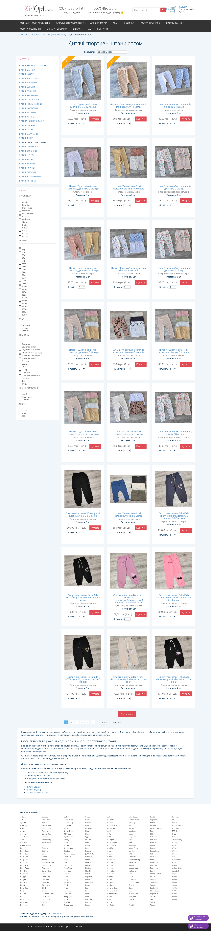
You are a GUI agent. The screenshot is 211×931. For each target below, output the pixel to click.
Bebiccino (46, 819)
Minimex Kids (28, 213)
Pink (151, 831)
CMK (65, 817)
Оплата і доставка (57, 28)
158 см (23, 312)
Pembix (131, 905)
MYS (130, 854)
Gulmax (88, 819)
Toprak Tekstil (177, 825)
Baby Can (24, 856)
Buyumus (45, 868)
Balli (22, 891)
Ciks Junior (46, 899)
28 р (22, 249)
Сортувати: (89, 51)
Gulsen (88, 822)
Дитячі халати (27, 163)
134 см (23, 300)
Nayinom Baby (134, 859)
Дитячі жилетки (28, 82)
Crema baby (68, 822)
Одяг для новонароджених (35, 22)
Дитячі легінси (27, 116)
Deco (66, 828)
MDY (109, 837)
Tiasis (152, 902)
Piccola (153, 825)
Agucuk (23, 822)
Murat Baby (133, 848)
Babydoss (24, 874)
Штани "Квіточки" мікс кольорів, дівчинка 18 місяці (174, 433)
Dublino (67, 851)
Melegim (110, 839)
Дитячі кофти (26, 74)
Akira (22, 828)
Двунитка (24, 344)
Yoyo (174, 874)
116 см (23, 292)
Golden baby (69, 905)
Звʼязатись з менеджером (198, 926)
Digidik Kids (27, 208)
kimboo (88, 868)
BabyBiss (24, 871)
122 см (23, 295)
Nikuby (131, 865)
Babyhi (23, 879)
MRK (130, 842)
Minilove (110, 882)
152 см (23, 309)
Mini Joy (110, 865)
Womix (174, 851)
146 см (23, 306)
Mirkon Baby (134, 819)
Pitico (152, 834)
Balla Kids (26, 205)
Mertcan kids (112, 842)
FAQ (89, 28)
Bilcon (44, 845)
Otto (130, 891)
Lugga (87, 905)
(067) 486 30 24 (106, 8)
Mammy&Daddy (113, 825)
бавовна (24, 361)
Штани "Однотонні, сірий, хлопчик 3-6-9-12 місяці (83, 105)
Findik (66, 885)
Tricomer (175, 834)
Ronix (152, 859)
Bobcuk (45, 848)
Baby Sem (24, 865)
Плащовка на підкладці (30, 352)
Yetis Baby (176, 871)
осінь (23, 416)
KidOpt (25, 225)
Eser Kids (26, 210)
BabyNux (23, 882)
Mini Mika (111, 871)
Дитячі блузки (27, 86)
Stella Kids (154, 888)
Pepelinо (153, 819)
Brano (44, 856)
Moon (131, 834)
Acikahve (23, 817)
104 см (23, 286)
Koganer (88, 876)
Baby (22, 848)
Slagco (152, 879)
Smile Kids (154, 882)
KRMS (87, 879)
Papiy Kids (133, 896)
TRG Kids (175, 831)
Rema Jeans (154, 851)
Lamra (87, 885)
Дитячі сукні (26, 129)
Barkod (23, 893)
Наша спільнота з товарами (200, 918)
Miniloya (110, 885)
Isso (86, 848)
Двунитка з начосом (29, 349)
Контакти (102, 28)
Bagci (24, 202)
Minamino (111, 859)
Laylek (87, 888)
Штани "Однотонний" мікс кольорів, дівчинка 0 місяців (83, 187)
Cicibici (45, 891)
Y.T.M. (174, 862)
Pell (130, 902)
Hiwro (87, 831)
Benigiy (45, 831)
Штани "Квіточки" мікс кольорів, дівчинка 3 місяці (128, 269)
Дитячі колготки (28, 95)
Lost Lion (88, 899)
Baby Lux (23, 862)
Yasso (174, 865)
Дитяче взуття (174, 22)
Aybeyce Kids (25, 845)
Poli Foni (153, 837)
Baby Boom (24, 851)
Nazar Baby (133, 862)
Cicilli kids (46, 896)
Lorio (87, 896)
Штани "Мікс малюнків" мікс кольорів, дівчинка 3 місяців (128, 351)
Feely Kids (67, 882)
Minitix (109, 896)
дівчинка (26, 325)
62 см (23, 266)
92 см (23, 280)
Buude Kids (46, 865)
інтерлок (24, 383)
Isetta (87, 845)
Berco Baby (46, 839)
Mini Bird (110, 862)
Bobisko (45, 851)
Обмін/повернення (30, 28)
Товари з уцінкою (150, 22)
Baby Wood (24, 868)
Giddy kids (68, 896)
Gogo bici (67, 902)
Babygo (23, 876)
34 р (22, 258)
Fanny (66, 879)
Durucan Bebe (69, 854)
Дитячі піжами (27, 125)
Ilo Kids (88, 839)
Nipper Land (133, 868)
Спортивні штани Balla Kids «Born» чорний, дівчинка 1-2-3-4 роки (174, 679)
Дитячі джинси (27, 91)
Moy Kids (132, 837)
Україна (24, 399)
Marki (109, 831)
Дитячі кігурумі (27, 180)
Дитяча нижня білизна (31, 121)
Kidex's (88, 862)
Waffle (174, 842)
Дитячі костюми (28, 108)
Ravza (152, 848)
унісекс (23, 328)
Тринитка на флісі (28, 358)
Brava (44, 859)
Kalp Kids (88, 856)
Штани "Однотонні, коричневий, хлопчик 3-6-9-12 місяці (128, 105)
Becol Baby (46, 828)
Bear (22, 896)
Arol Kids (23, 842)
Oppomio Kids (134, 882)
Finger (66, 888)
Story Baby (154, 891)
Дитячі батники (27, 69)
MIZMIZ (132, 828)
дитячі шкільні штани (37, 792)
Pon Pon (153, 839)
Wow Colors (176, 859)
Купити (95, 118)
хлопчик (25, 330)
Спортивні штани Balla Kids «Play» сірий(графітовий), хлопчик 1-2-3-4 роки (174, 516)
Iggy (87, 837)
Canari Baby (47, 871)
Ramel (152, 845)
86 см (23, 278)
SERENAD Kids (156, 874)
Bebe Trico (24, 899)
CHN (44, 888)
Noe (130, 874)
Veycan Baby (177, 839)
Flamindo (67, 891)
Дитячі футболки (28, 146)
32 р (22, 255)
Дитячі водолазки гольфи (33, 65)
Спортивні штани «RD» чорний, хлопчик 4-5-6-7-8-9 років (82, 514)
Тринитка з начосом (29, 355)
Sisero (24, 222)
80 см (23, 275)
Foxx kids (67, 893)
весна (23, 410)
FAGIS (66, 876)
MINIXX (110, 899)
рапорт (23, 369)
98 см (23, 283)
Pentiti (152, 817)
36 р (22, 260)
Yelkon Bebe (177, 868)
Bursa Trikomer (48, 862)
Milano (109, 854)
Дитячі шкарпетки (29, 99)
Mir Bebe (110, 905)
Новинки (129, 22)
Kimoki (88, 871)
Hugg (87, 834)
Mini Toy (110, 874)
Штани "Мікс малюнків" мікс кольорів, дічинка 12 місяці (128, 433)
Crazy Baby (68, 819)
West (174, 845)
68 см (23, 269)
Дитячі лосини (27, 112)
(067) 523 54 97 (72, 8)
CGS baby (46, 885)
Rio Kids (153, 856)
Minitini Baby (112, 893)
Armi (22, 839)
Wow (174, 856)
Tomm (174, 822)
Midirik (109, 851)
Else (65, 862)
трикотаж (24, 372)
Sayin (152, 871)
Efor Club (67, 856)
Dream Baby (69, 848)
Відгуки (77, 28)
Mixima (25, 216)
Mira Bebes (133, 817)
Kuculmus (89, 882)
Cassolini (45, 882)
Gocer (66, 899)
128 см (23, 297)
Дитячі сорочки (28, 151)
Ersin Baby (68, 868)
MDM (109, 834)
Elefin (66, 859)
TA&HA (153, 896)
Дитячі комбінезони (30, 104)
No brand (26, 219)
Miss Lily (132, 822)
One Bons (132, 879)
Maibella (110, 819)
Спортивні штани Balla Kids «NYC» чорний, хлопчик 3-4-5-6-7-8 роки (83, 679)
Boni (44, 854)
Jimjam (88, 851)
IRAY (87, 842)
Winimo (175, 848)
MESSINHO (111, 845)
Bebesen (45, 817)
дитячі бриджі (34, 786)
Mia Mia (110, 848)
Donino (66, 845)
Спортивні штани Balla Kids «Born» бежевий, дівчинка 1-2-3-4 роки (128, 679)
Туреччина (25, 397)
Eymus (66, 874)
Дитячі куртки (27, 168)
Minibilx (110, 876)
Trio (173, 837)
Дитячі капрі (26, 159)
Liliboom (88, 891)
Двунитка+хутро (27, 347)
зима (22, 413)
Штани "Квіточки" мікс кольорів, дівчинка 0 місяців (174, 105)
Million (109, 856)
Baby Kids (24, 859)
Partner (132, 899)
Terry (152, 899)
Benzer (45, 837)
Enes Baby (68, 865)
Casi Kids (45, 879)
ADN (22, 819)
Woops (174, 854)
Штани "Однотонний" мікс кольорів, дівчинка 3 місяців (83, 269)
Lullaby (109, 817)
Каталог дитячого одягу (70, 22)
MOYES (131, 839)
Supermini (154, 893)
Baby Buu (24, 854)
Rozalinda (154, 868)
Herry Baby (89, 828)
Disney (66, 839)
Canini (44, 874)
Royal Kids (154, 865)
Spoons (153, 885)
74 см (23, 272)
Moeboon (132, 831)
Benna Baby (47, 834)
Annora (23, 834)
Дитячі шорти (26, 155)
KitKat (87, 874)
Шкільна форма (98, 22)
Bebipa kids (46, 825)
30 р (22, 252)
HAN (87, 825)
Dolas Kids (68, 842)
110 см (23, 289)
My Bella (132, 851)
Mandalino (111, 828)
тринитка (24, 378)
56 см (23, 263)
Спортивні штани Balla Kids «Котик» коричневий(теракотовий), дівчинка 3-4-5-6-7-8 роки (128, 599)
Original (132, 885)
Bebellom (24, 902)
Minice (109, 879)
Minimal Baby (112, 888)
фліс (22, 381)
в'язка (23, 364)
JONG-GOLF (89, 854)
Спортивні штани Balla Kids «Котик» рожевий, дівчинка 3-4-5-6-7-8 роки (173, 598)
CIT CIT (45, 902)
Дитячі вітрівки (27, 172)
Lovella (88, 902)
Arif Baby (24, 837)
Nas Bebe (132, 856)
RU (167, 9)
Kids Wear (89, 865)
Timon (152, 905)
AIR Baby (23, 825)
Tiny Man (175, 817)
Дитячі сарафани (28, 133)
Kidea (87, 859)
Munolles (132, 845)
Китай (23, 394)
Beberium (24, 905)
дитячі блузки (33, 789)
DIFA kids (67, 834)
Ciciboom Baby (48, 893)
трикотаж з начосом (29, 375)
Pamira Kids (133, 893)
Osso (131, 888)
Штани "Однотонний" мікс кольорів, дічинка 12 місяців (83, 433)
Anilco (22, 831)
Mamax (110, 822)
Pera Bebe (154, 822)
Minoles (110, 902)
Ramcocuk (154, 842)
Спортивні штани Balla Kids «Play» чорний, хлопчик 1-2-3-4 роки (83, 598)
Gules (87, 817)
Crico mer (67, 825)
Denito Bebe (68, 831)
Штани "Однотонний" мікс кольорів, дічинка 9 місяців (174, 351)
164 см (23, 315)
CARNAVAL (46, 876)
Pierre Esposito (156, 828)
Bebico (44, 822)
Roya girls (154, 862)
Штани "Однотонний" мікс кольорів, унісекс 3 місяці (128, 514)
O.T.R (131, 876)
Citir (43, 905)
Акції (115, 22)
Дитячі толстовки (29, 78)
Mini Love (110, 868)
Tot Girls (175, 828)
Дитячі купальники (30, 176)
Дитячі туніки (26, 138)
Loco (87, 893)
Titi (173, 819)
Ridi (151, 854)
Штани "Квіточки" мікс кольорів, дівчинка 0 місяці (174, 187)
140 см (23, 303)
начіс (22, 366)
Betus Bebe (46, 842)
